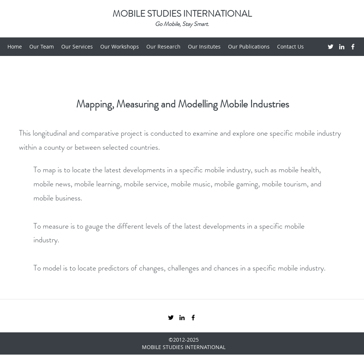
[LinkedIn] (341, 46)
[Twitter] (330, 46)
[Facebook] (353, 46)
